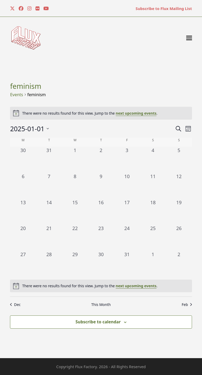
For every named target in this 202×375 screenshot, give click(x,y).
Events (16, 95)
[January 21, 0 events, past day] (49, 238)
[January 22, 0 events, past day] (75, 238)
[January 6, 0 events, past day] (23, 186)
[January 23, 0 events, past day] (101, 238)
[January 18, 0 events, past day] (153, 212)
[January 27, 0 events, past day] (23, 264)
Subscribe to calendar (98, 322)
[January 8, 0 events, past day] (75, 186)
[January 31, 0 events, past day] (127, 264)
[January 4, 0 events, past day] (153, 160)
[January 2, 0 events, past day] (101, 160)
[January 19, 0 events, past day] (179, 212)
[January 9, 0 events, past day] (101, 186)
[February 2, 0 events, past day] (179, 264)
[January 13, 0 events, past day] (23, 212)
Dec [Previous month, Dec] (15, 304)
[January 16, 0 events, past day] (101, 212)
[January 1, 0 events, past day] (75, 160)
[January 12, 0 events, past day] (179, 186)
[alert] (101, 286)
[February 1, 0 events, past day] (153, 264)
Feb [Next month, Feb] (187, 304)
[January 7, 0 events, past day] (49, 186)
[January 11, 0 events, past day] (153, 186)
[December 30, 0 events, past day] (23, 160)
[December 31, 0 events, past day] (49, 160)
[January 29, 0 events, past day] (75, 264)
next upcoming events (136, 113)
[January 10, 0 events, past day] (127, 186)
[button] (189, 38)
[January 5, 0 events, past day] (179, 160)
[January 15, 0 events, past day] (75, 212)
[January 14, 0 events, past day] (49, 212)
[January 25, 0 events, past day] (153, 238)
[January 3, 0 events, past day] (127, 160)
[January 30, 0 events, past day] (101, 264)
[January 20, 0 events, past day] (23, 238)
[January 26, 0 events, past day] (179, 238)
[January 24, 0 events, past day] (127, 238)
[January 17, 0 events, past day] (127, 212)
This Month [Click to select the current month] (101, 304)
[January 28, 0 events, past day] (49, 264)
